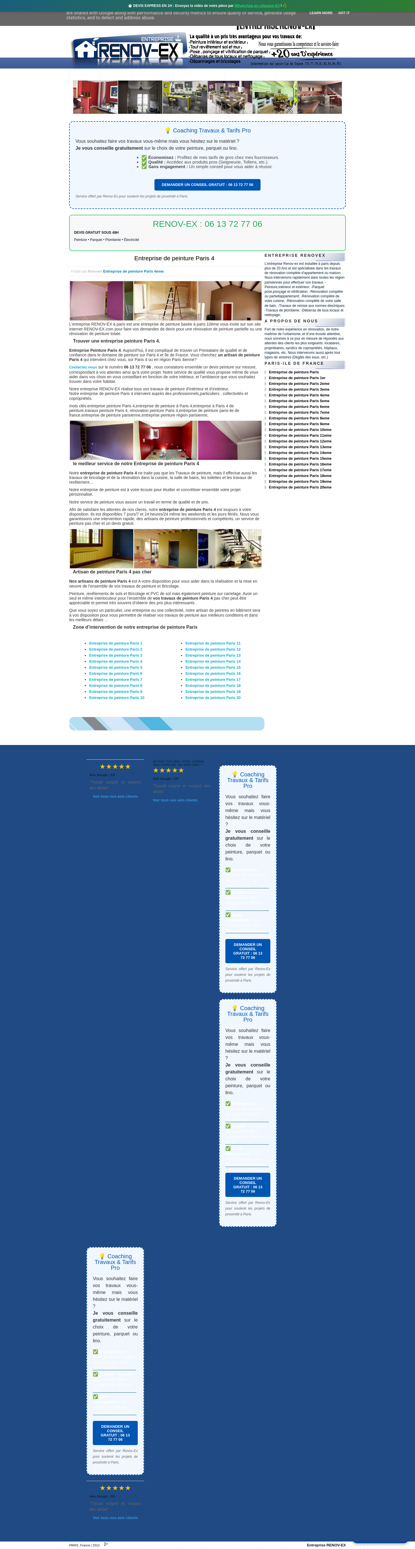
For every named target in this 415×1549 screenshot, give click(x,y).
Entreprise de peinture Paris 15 (212, 667)
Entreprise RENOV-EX (326, 1545)
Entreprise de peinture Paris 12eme (300, 441)
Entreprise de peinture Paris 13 (212, 655)
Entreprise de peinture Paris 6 (115, 673)
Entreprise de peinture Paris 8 (115, 685)
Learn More (321, 13)
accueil (84, 75)
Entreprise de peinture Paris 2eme (299, 383)
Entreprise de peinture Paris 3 (115, 655)
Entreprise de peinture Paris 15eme (300, 458)
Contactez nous (83, 367)
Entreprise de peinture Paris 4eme (133, 271)
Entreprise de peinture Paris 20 (212, 697)
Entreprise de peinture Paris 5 (115, 667)
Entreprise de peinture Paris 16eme (300, 464)
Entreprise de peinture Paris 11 (212, 643)
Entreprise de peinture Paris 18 (212, 685)
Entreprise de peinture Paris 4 (174, 258)
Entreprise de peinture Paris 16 (212, 673)
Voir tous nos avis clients (115, 796)
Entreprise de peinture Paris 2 (115, 649)
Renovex (116, 75)
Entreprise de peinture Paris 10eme (300, 429)
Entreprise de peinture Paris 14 (212, 661)
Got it (344, 13)
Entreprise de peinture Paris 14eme (300, 453)
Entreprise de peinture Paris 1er (297, 378)
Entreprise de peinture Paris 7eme (299, 412)
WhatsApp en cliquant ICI (257, 5)
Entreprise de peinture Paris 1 (115, 643)
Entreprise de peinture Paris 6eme (299, 406)
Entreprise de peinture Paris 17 (212, 679)
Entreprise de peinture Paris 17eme (300, 470)
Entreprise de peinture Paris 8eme (299, 418)
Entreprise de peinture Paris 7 (115, 679)
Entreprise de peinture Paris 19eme (300, 481)
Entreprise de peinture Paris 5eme (299, 401)
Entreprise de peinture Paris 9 (115, 691)
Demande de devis (250, 75)
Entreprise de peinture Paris (294, 372)
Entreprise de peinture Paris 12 (212, 649)
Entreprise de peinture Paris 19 (212, 691)
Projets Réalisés (199, 75)
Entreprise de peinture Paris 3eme (299, 389)
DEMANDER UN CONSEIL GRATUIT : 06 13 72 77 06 (207, 185)
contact (292, 75)
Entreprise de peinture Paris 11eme (300, 435)
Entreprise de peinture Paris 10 (116, 697)
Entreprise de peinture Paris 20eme (300, 487)
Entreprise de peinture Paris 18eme (300, 476)
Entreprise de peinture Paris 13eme (300, 447)
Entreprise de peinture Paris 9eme (299, 424)
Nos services (153, 75)
